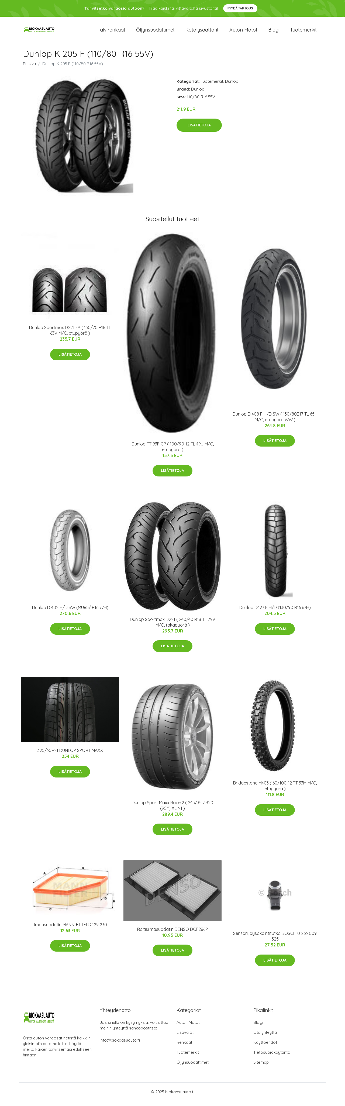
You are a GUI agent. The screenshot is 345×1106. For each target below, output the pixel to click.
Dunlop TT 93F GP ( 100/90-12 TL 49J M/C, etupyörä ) (173, 451)
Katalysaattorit (202, 32)
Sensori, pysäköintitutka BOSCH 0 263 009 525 (275, 940)
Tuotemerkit (303, 32)
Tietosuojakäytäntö (271, 1057)
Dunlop (231, 85)
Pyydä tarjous (240, 8)
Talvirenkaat (111, 32)
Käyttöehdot (265, 1047)
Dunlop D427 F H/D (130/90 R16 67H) (275, 612)
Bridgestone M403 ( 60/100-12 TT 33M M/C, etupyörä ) (275, 790)
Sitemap (261, 1067)
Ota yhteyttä (265, 1037)
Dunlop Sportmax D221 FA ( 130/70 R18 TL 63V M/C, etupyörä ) (70, 334)
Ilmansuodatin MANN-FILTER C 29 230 (70, 929)
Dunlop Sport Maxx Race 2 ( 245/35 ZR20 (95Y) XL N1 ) (172, 809)
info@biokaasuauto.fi (120, 1045)
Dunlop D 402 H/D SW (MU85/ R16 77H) (70, 612)
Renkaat (184, 1047)
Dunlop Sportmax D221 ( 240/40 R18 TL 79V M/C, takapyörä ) (172, 626)
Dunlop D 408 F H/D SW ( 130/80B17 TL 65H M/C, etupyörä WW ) (275, 421)
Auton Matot (188, 1027)
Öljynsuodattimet (155, 32)
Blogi (273, 32)
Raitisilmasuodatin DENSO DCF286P (172, 933)
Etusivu (29, 68)
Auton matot (243, 32)
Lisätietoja (199, 129)
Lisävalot (185, 1037)
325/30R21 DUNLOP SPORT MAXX (70, 755)
